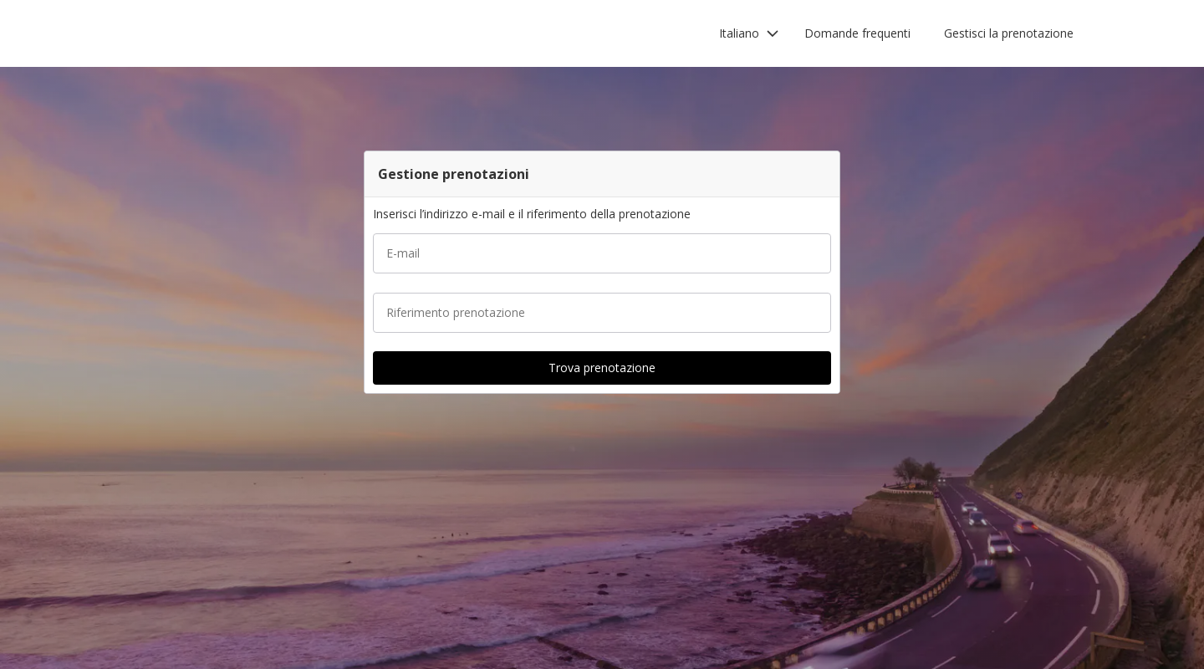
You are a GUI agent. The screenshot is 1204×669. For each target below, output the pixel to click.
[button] (749, 33)
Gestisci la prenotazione (1009, 33)
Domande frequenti (857, 33)
